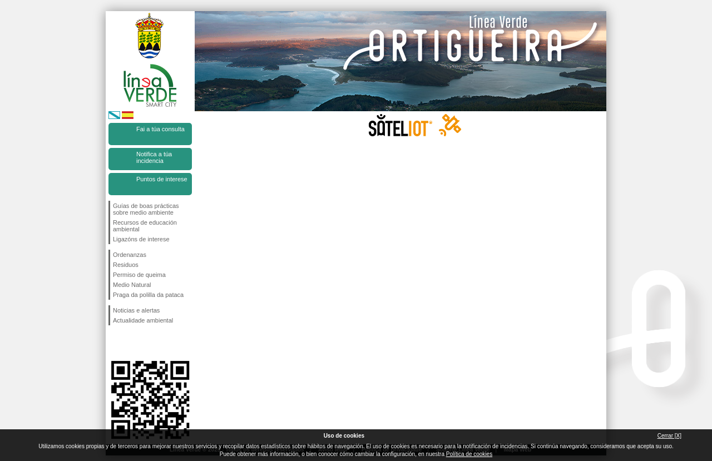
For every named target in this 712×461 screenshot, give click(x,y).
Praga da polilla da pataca (148, 294)
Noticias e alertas (136, 310)
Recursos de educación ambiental (145, 225)
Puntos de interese (161, 179)
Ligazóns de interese (141, 239)
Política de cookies (469, 454)
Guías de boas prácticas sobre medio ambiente (146, 209)
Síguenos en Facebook (115, 343)
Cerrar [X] (669, 436)
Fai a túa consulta (160, 129)
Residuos (126, 264)
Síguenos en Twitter (133, 343)
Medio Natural (132, 284)
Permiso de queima (139, 274)
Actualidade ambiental (143, 320)
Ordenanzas (129, 254)
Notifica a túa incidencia (154, 157)
